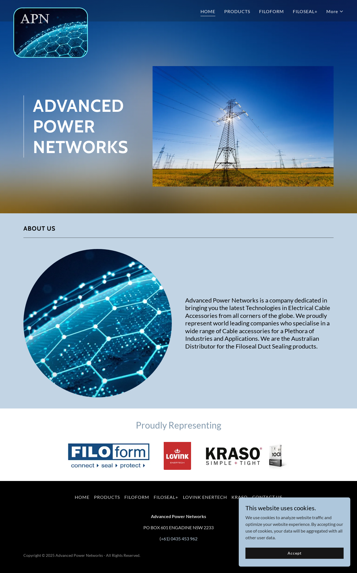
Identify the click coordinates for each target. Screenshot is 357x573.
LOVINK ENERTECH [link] (205, 497)
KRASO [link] (239, 497)
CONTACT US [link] (267, 497)
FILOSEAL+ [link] (305, 11)
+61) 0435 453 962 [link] (179, 538)
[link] (50, 10)
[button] (335, 11)
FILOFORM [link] (271, 11)
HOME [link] (208, 11)
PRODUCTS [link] (237, 11)
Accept (294, 557)
